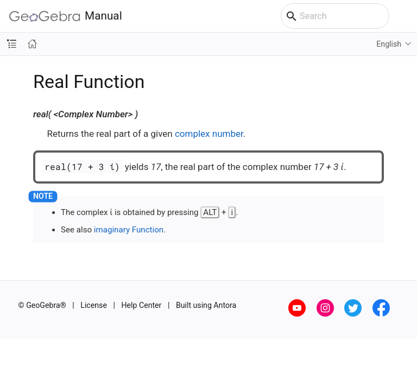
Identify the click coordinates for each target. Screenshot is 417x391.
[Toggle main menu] (403, 16)
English (388, 44)
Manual (65, 16)
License (93, 305)
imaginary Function (128, 230)
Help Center (141, 305)
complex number (209, 133)
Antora (224, 305)
